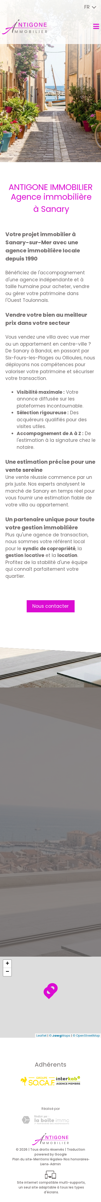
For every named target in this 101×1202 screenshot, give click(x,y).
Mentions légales (47, 1159)
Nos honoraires (76, 1159)
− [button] (7, 972)
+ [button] (7, 964)
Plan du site (22, 1159)
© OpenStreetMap (86, 1035)
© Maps (59, 1035)
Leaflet (41, 1035)
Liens (44, 1164)
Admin (55, 1164)
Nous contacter (50, 606)
